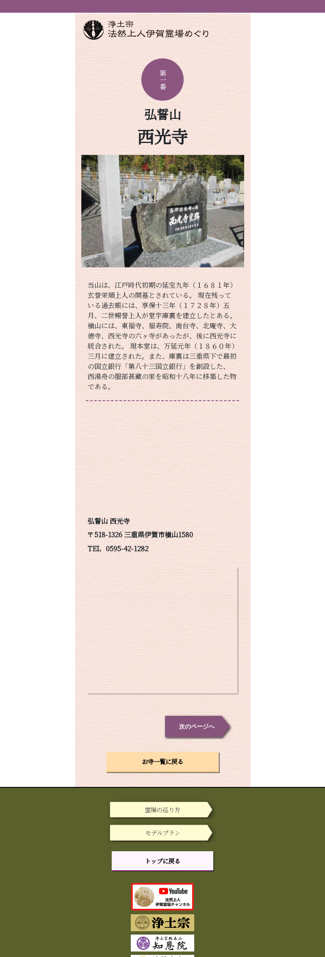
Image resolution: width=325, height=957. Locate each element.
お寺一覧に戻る (162, 761)
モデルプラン (162, 832)
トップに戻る (162, 860)
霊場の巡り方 (162, 809)
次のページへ (197, 726)
